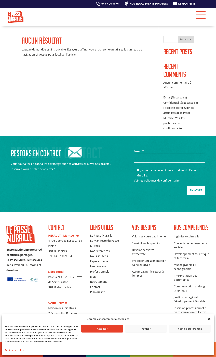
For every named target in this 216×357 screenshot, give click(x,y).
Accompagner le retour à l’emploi (148, 273)
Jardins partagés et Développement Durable (189, 299)
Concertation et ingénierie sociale (190, 245)
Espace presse (99, 261)
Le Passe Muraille (101, 235)
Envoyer (196, 190)
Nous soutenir (99, 256)
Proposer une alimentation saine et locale (149, 263)
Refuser (146, 328)
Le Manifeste (186, 3)
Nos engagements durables (149, 3)
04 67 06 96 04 (110, 3)
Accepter (102, 328)
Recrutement (98, 282)
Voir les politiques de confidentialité (157, 180)
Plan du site (97, 292)
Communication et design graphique (190, 288)
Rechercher (186, 39)
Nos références (100, 251)
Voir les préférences (190, 328)
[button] (209, 319)
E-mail (169, 154)
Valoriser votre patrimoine (149, 236)
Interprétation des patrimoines (185, 278)
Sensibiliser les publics (146, 243)
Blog (93, 276)
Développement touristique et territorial (191, 256)
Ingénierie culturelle (186, 236)
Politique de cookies (14, 350)
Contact (95, 287)
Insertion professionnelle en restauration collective (190, 310)
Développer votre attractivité (143, 252)
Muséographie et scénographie (185, 267)
